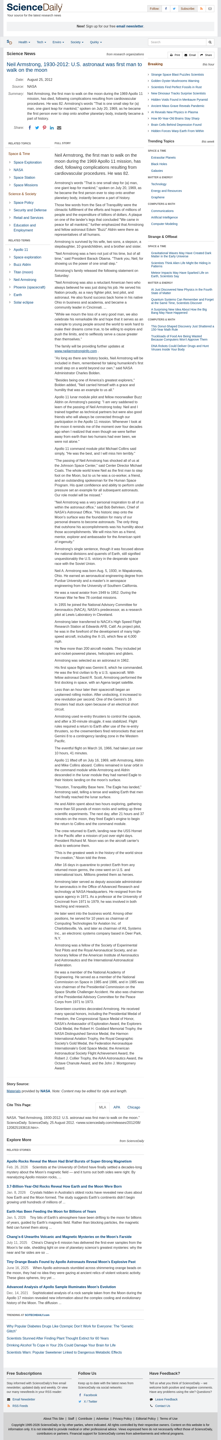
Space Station (24, 177)
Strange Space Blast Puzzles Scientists (177, 74)
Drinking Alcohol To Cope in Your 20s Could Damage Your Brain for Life (61, 1345)
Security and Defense (30, 210)
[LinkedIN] (51, 127)
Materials (14, 1091)
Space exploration (27, 257)
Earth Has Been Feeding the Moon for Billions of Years (51, 1211)
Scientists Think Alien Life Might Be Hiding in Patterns (181, 264)
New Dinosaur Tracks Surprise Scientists (178, 93)
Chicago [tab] (134, 1107)
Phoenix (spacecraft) (29, 287)
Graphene (157, 197)
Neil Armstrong (25, 280)
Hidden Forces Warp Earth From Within (177, 131)
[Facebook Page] (166, 8)
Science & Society (22, 194)
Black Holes (159, 164)
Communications (162, 211)
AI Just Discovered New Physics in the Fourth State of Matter (181, 291)
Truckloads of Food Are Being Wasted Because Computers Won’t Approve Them (179, 338)
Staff (71, 1418)
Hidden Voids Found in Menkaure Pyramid (179, 99)
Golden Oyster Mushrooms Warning (175, 81)
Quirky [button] (96, 42)
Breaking (155, 64)
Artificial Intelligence (164, 217)
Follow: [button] (154, 8)
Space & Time (19, 154)
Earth (18, 295)
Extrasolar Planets (163, 157)
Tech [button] (41, 42)
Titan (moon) (23, 272)
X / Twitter (90, 1401)
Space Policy (24, 202)
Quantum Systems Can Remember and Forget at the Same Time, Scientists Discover (182, 301)
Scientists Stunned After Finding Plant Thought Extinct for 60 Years (58, 1338)
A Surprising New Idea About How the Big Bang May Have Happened (179, 311)
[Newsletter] (210, 8)
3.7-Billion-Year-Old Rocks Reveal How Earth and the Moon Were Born (64, 1186)
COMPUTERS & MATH (161, 203)
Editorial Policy (146, 1418)
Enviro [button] (58, 42)
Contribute (85, 1418)
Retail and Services (28, 218)
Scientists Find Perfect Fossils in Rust (176, 87)
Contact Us (162, 1406)
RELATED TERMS (19, 240)
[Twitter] (37, 127)
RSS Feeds (20, 1406)
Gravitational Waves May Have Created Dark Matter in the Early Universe (181, 254)
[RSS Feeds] (201, 8)
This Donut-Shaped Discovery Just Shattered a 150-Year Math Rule (182, 328)
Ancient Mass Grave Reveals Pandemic (177, 106)
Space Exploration (28, 162)
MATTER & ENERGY (160, 177)
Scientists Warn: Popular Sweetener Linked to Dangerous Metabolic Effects (64, 1352)
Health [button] (24, 42)
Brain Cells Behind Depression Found (176, 124)
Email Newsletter (24, 1399)
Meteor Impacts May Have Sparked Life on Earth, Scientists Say (179, 274)
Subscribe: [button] (188, 8)
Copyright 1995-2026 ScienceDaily (34, 1425)
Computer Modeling (164, 224)
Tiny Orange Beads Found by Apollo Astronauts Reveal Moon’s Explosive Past (71, 1262)
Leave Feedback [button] (166, 1399)
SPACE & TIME (157, 150)
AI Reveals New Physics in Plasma (174, 112)
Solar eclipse (23, 302)
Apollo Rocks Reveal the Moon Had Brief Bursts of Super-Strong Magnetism (69, 1161)
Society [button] (77, 42)
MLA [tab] (102, 1107)
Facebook (90, 1395)
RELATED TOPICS (19, 143)
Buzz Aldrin (22, 264)
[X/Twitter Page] (174, 8)
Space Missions (26, 185)
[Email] (59, 127)
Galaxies (157, 170)
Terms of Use (168, 1418)
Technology (158, 184)
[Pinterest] (44, 127)
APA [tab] (117, 1107)
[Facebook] (29, 127)
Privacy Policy (122, 1418)
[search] (210, 42)
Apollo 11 (21, 250)
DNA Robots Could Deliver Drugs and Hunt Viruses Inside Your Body (180, 347)
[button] (175, 55)
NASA (18, 170)
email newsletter (130, 26)
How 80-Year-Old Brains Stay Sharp (175, 118)
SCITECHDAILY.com (37, 1315)
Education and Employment (25, 227)
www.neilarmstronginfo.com (76, 351)
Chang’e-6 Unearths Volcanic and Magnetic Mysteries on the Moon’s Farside (69, 1237)
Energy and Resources (166, 191)
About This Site (53, 1418)
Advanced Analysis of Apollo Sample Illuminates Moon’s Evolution (61, 1287)
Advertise (102, 1418)
